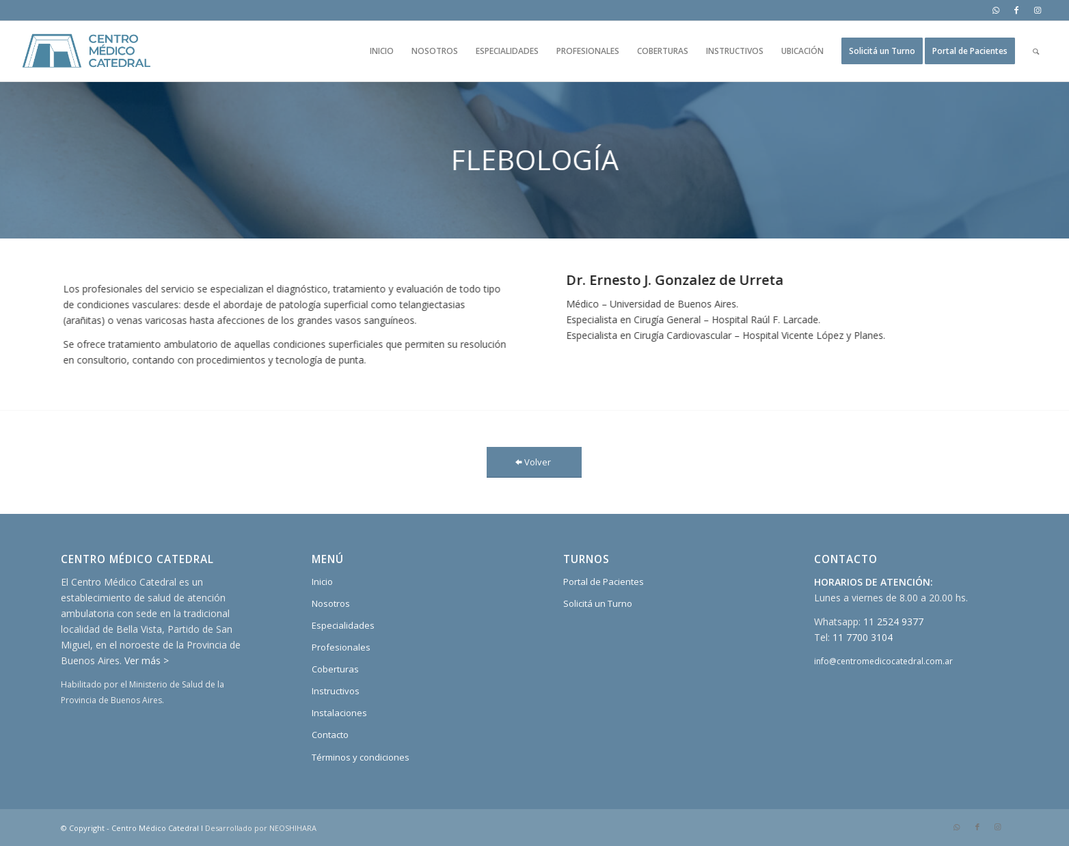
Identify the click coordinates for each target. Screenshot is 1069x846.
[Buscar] (1036, 51)
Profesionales (341, 647)
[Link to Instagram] (1037, 10)
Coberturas (335, 669)
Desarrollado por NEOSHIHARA (260, 828)
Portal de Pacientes (603, 581)
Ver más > (146, 660)
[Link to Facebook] (1017, 10)
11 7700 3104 (863, 637)
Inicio (322, 581)
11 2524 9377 (893, 621)
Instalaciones (339, 713)
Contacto (330, 734)
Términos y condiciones (360, 757)
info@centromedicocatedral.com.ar (883, 661)
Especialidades (343, 625)
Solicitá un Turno (597, 603)
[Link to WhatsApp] (996, 10)
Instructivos (336, 691)
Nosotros (331, 603)
